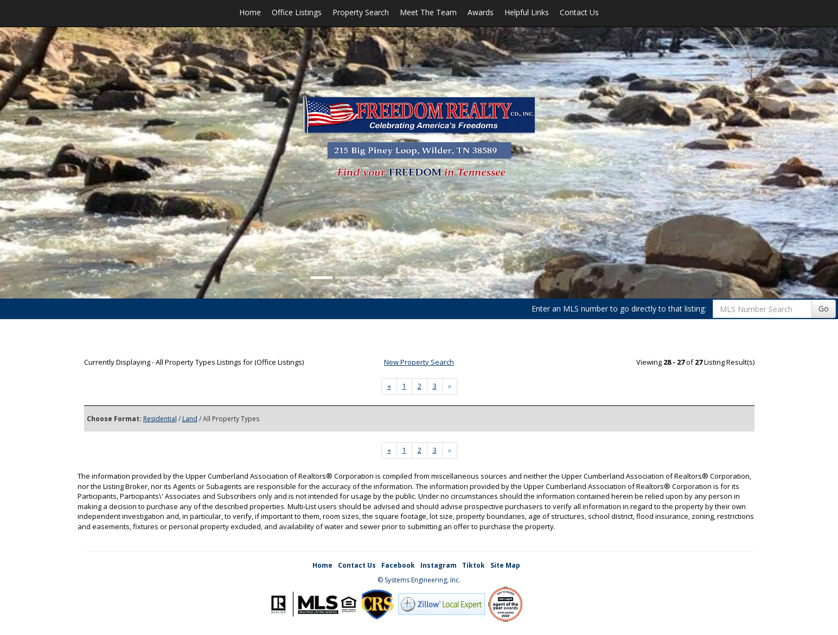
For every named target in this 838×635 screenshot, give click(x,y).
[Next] (389, 386)
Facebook (398, 565)
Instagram (438, 565)
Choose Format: (114, 418)
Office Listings (297, 12)
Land (189, 418)
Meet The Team (428, 12)
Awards (481, 12)
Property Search (360, 12)
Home (250, 12)
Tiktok (473, 565)
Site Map (505, 565)
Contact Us (579, 12)
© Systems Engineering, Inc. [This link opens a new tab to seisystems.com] (419, 580)
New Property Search (419, 362)
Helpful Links (526, 12)
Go (823, 308)
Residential (160, 418)
